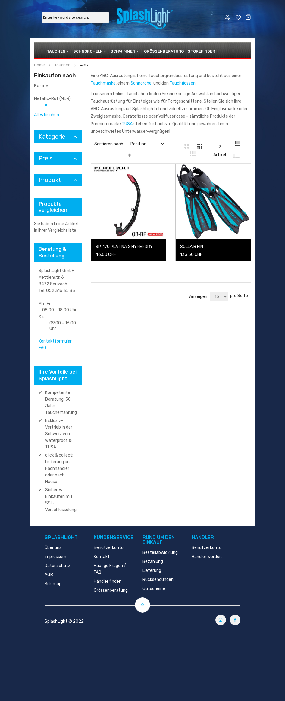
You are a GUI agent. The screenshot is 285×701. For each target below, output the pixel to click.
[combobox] (75, 17)
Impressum (55, 556)
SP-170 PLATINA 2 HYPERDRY (124, 246)
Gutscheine (153, 588)
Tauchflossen (183, 83)
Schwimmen (123, 51)
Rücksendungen (158, 579)
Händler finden (107, 581)
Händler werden (207, 556)
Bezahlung (152, 561)
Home (40, 65)
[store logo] (145, 17)
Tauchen (56, 51)
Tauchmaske (103, 83)
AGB (49, 574)
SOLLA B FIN (191, 246)
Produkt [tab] (50, 180)
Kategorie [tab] (52, 136)
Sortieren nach (108, 144)
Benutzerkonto (109, 547)
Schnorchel (141, 83)
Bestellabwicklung (160, 552)
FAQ (42, 347)
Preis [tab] (45, 158)
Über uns (53, 547)
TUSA (127, 123)
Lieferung (151, 570)
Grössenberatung (164, 51)
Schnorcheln (88, 51)
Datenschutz (57, 565)
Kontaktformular (55, 341)
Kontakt (102, 556)
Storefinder (201, 51)
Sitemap (53, 583)
